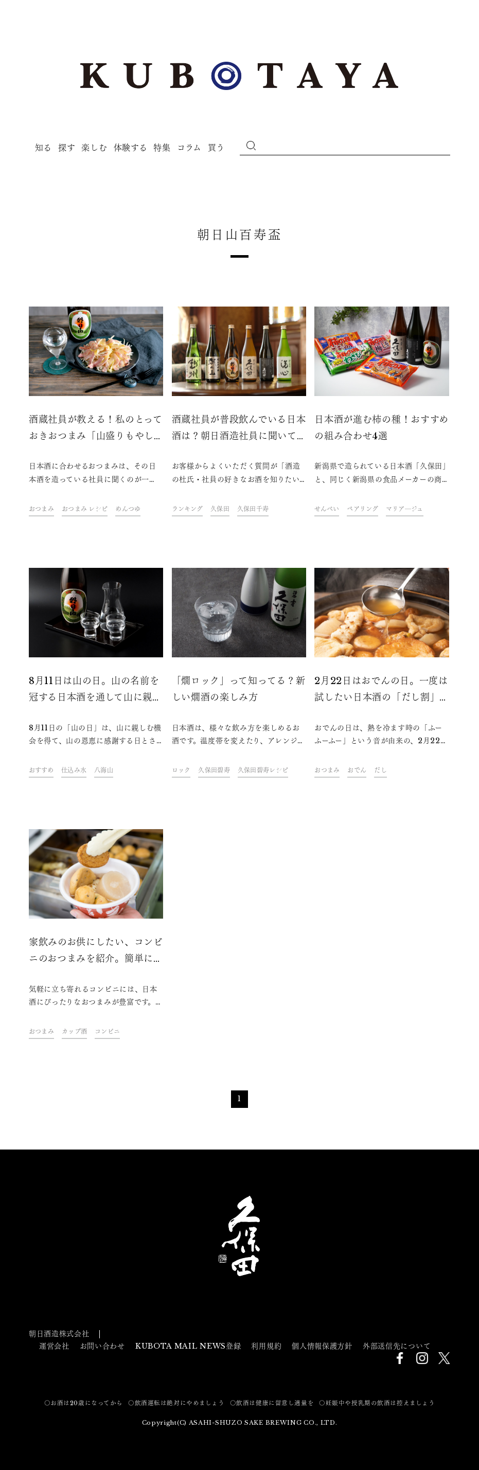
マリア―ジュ (404, 509)
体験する (131, 147)
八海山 (103, 770)
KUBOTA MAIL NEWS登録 (188, 1346)
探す (66, 147)
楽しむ (94, 147)
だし (380, 770)
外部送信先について (397, 1346)
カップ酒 (74, 1031)
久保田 (219, 509)
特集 (161, 147)
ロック (181, 770)
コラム (189, 147)
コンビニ (107, 1031)
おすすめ (41, 770)
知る (43, 147)
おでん (356, 770)
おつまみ (41, 509)
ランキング (187, 509)
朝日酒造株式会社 (59, 1333)
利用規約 (266, 1346)
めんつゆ (127, 509)
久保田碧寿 (213, 770)
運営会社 (54, 1346)
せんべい (326, 509)
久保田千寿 (253, 509)
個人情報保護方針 (322, 1346)
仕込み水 (73, 770)
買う (216, 147)
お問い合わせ (102, 1346)
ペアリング (362, 509)
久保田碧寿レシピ (263, 770)
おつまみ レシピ (85, 509)
